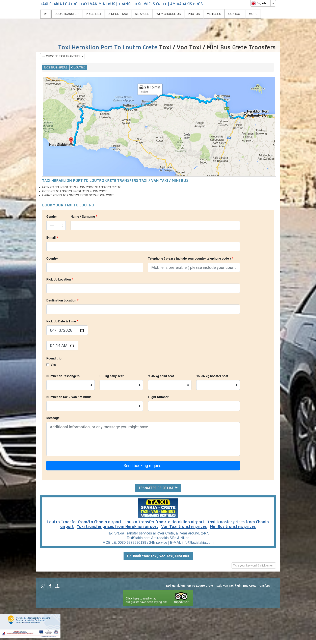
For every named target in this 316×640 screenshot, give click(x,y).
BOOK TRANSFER (67, 14)
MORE (253, 14)
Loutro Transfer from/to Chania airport (84, 522)
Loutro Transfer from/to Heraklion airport (164, 522)
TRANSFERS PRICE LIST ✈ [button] (158, 488)
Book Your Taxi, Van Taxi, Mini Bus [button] (158, 556)
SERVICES (142, 14)
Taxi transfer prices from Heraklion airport (117, 527)
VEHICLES (214, 14)
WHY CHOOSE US (168, 14)
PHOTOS (194, 14)
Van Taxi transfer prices (184, 527)
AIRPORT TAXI (118, 14)
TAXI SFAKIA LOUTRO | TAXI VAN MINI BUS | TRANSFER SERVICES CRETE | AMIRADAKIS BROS (121, 4)
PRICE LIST (93, 14)
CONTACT (235, 14)
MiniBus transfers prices (233, 527)
